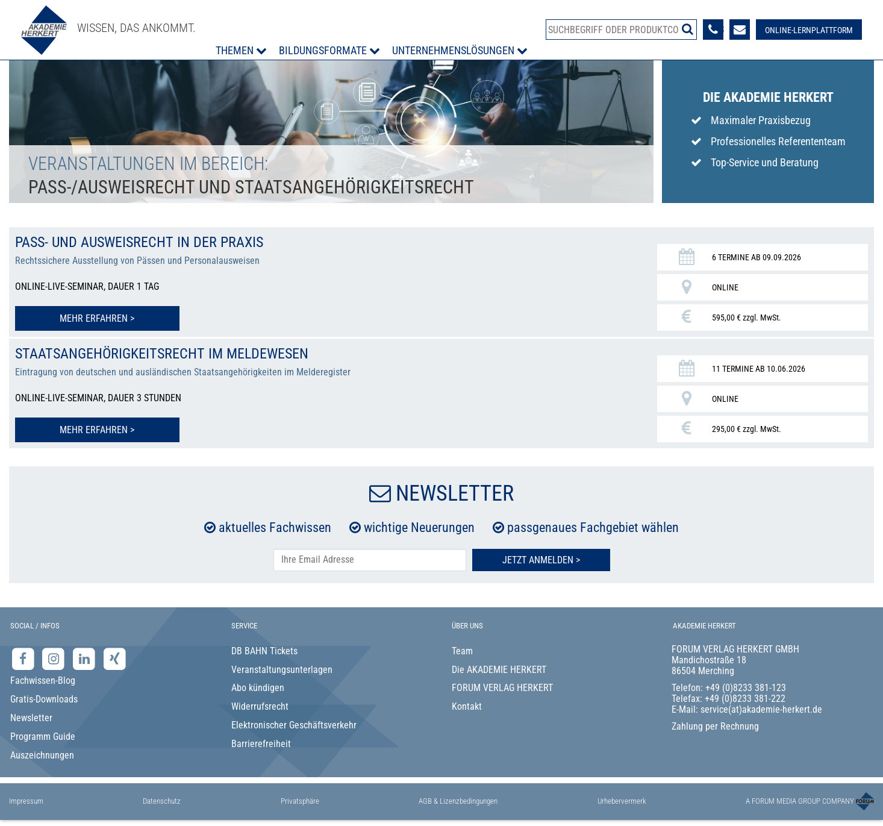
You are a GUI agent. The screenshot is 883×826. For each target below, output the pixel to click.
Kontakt (467, 706)
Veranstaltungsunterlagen (281, 669)
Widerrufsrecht (260, 706)
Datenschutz (162, 801)
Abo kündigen (257, 687)
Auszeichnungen (42, 755)
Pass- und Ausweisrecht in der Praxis (139, 242)
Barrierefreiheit (261, 743)
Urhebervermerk (622, 801)
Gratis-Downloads (44, 699)
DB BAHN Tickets (264, 651)
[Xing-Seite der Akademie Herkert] (115, 658)
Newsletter (31, 718)
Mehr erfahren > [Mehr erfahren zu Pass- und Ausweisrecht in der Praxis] (97, 318)
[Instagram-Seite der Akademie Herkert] (55, 658)
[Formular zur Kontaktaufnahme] (740, 29)
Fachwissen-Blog (42, 680)
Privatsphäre (300, 801)
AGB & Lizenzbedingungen (458, 801)
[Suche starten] (687, 29)
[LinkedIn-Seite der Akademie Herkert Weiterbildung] (85, 658)
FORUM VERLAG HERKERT (502, 687)
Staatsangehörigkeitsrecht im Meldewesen (161, 353)
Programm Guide (42, 736)
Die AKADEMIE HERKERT (499, 669)
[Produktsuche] (621, 29)
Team (462, 651)
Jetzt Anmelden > (541, 560)
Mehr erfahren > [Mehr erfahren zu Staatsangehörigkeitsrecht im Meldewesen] (97, 430)
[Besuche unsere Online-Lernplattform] (809, 29)
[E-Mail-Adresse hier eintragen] (369, 560)
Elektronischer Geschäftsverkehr (294, 725)
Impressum (26, 801)
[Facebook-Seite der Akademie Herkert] (24, 658)
